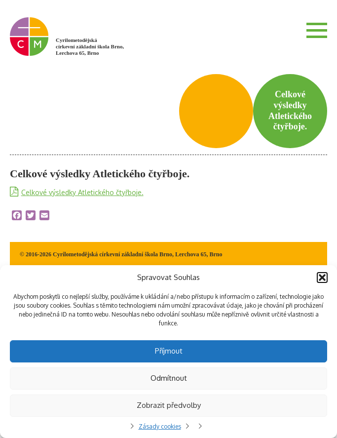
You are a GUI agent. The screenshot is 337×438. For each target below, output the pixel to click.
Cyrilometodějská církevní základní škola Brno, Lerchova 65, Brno (90, 46)
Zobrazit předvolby (169, 405)
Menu (316, 30)
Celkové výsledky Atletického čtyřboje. (82, 192)
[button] (322, 277)
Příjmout (169, 351)
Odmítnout (168, 378)
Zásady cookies (160, 426)
